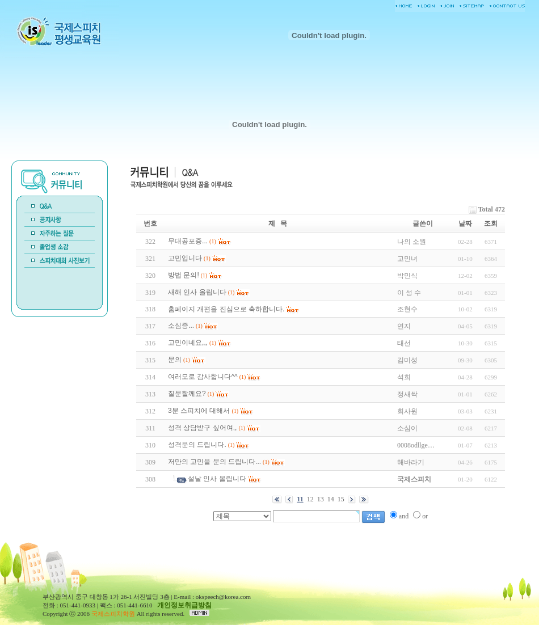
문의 (175, 360)
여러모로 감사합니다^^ (203, 377)
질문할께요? (187, 394)
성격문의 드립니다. (197, 445)
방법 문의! (183, 275)
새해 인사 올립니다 (197, 292)
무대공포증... (188, 241)
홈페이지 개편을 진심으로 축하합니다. (226, 309)
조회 (491, 223)
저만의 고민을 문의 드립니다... (214, 462)
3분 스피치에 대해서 (199, 411)
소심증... (181, 326)
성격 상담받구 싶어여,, (202, 428)
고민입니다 (185, 258)
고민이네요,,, (188, 343)
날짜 (465, 223)
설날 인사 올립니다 (217, 479)
